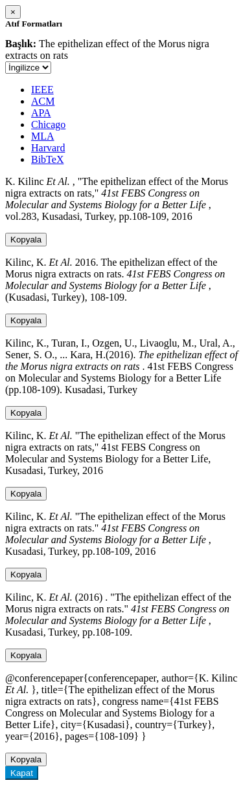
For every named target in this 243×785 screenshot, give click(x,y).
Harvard (48, 147)
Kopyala (25, 239)
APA (41, 112)
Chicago (48, 124)
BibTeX (47, 159)
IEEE (42, 89)
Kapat (21, 773)
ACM (42, 101)
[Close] (13, 12)
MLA (42, 136)
